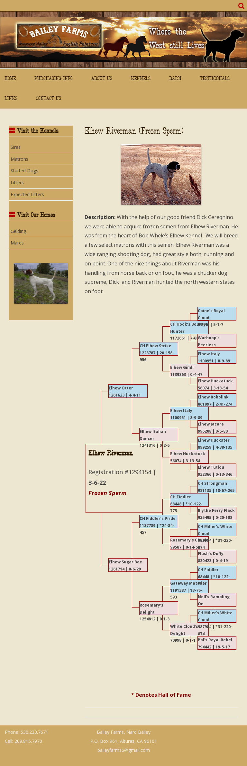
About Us (101, 78)
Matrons (19, 159)
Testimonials (215, 78)
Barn (175, 78)
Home (10, 78)
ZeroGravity (221, 729)
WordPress (236, 731)
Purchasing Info (53, 78)
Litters (17, 182)
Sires (16, 147)
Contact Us (48, 98)
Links (11, 98)
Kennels (141, 78)
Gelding (18, 231)
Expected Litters (27, 194)
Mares (17, 243)
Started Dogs (24, 171)
